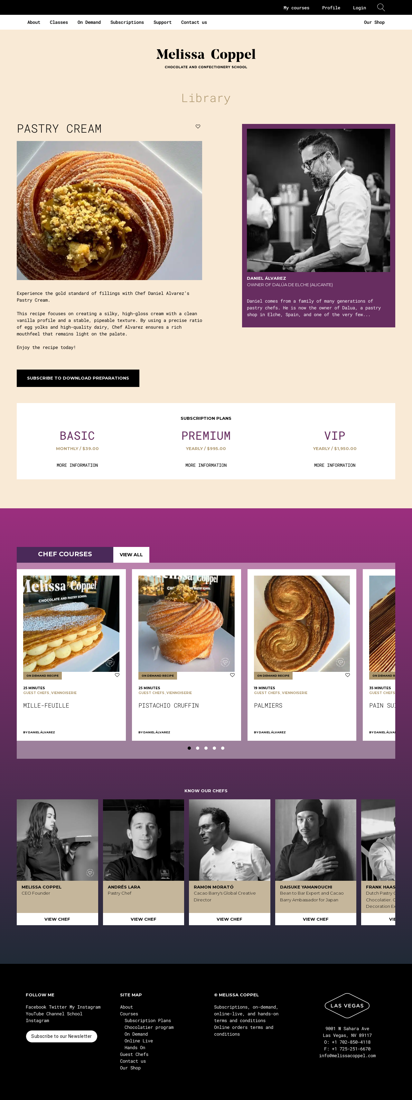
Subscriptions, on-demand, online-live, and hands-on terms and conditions (246, 1013)
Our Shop (374, 22)
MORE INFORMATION (77, 465)
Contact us (194, 22)
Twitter (58, 1007)
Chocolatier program (149, 1027)
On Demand (89, 22)
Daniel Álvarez (41, 732)
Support (163, 22)
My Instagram (85, 1007)
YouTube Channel (45, 1014)
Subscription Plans (148, 1020)
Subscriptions (127, 22)
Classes (59, 22)
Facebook (36, 1007)
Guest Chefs (134, 1054)
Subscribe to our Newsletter (61, 1036)
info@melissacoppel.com (347, 1055)
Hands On (135, 1047)
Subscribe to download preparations (78, 378)
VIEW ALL (131, 555)
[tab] (189, 748)
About (33, 22)
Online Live (139, 1041)
